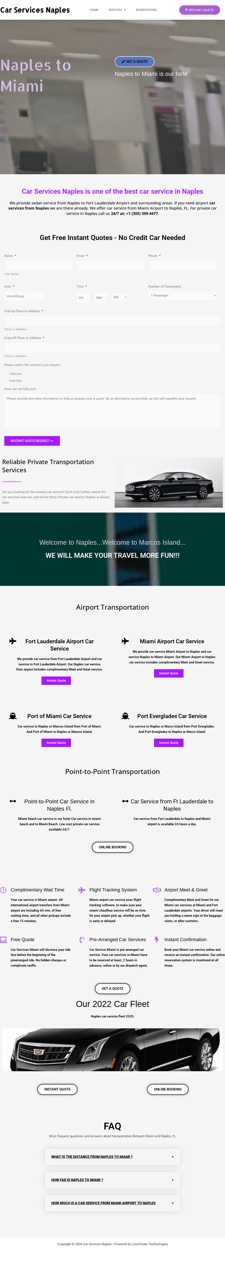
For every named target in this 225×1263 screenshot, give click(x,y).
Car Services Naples (35, 9)
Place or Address (15, 329)
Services (117, 10)
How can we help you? (20, 389)
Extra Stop (15, 380)
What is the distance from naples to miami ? (92, 1157)
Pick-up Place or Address (23, 311)
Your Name (11, 274)
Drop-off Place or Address (24, 338)
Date (9, 286)
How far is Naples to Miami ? (77, 1180)
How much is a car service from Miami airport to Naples (103, 1203)
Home (94, 10)
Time (81, 286)
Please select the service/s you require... (33, 365)
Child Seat (15, 373)
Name (10, 256)
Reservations (146, 10)
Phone (154, 256)
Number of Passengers (164, 286)
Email (81, 256)
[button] (6, 1050)
